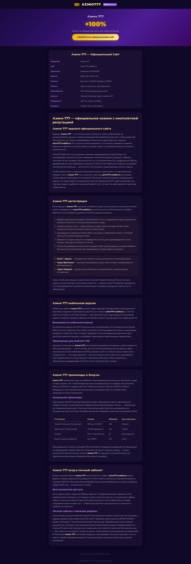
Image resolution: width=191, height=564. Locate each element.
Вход (76, 4)
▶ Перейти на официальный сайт (95, 37)
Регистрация (110, 4)
